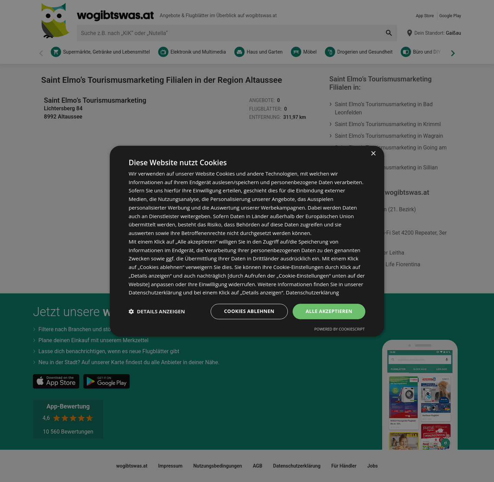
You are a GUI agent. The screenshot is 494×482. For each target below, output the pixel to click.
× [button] (373, 153)
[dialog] (247, 241)
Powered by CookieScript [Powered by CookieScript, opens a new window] (339, 329)
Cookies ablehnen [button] (249, 311)
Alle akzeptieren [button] (329, 311)
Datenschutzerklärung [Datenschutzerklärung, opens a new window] (312, 292)
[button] (157, 311)
